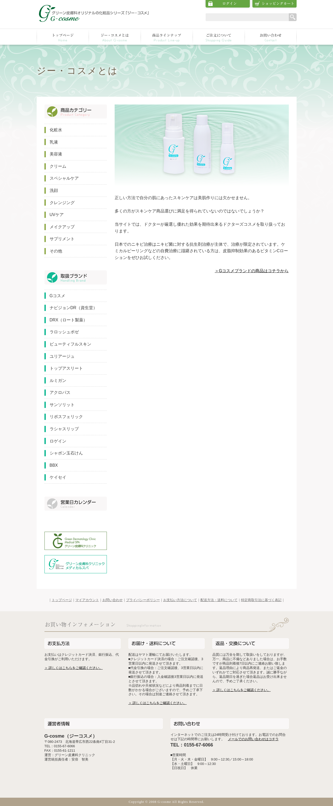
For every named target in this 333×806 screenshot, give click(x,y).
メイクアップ (62, 227)
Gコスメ (57, 296)
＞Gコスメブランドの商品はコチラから (252, 271)
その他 (56, 251)
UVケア (57, 214)
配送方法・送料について (219, 600)
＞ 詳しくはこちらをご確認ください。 (73, 668)
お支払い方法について (180, 600)
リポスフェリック (66, 416)
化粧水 (56, 130)
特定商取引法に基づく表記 (261, 600)
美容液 (56, 154)
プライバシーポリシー (143, 600)
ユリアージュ (62, 356)
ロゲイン (58, 441)
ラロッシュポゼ (64, 332)
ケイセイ (58, 477)
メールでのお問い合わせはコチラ (253, 739)
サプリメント (62, 239)
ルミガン (58, 380)
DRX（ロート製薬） (69, 320)
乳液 (54, 142)
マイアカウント (87, 600)
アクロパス (60, 392)
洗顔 (54, 190)
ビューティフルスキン (70, 344)
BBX (54, 465)
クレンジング (62, 202)
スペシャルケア (64, 178)
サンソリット (62, 404)
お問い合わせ (112, 600)
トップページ (62, 600)
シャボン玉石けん (66, 453)
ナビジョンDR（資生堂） (73, 308)
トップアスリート (66, 368)
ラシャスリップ (64, 429)
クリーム (58, 166)
